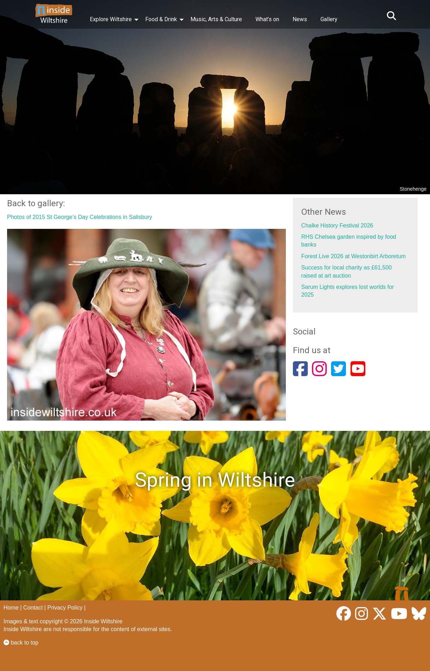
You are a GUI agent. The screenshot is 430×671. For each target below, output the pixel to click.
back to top (21, 643)
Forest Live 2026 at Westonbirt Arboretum (353, 256)
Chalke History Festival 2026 (337, 225)
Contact (33, 608)
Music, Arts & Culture (216, 19)
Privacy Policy (65, 608)
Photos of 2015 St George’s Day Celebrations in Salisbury (79, 217)
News (300, 19)
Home (11, 608)
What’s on (267, 19)
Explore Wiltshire (111, 19)
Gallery (328, 19)
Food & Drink (161, 19)
